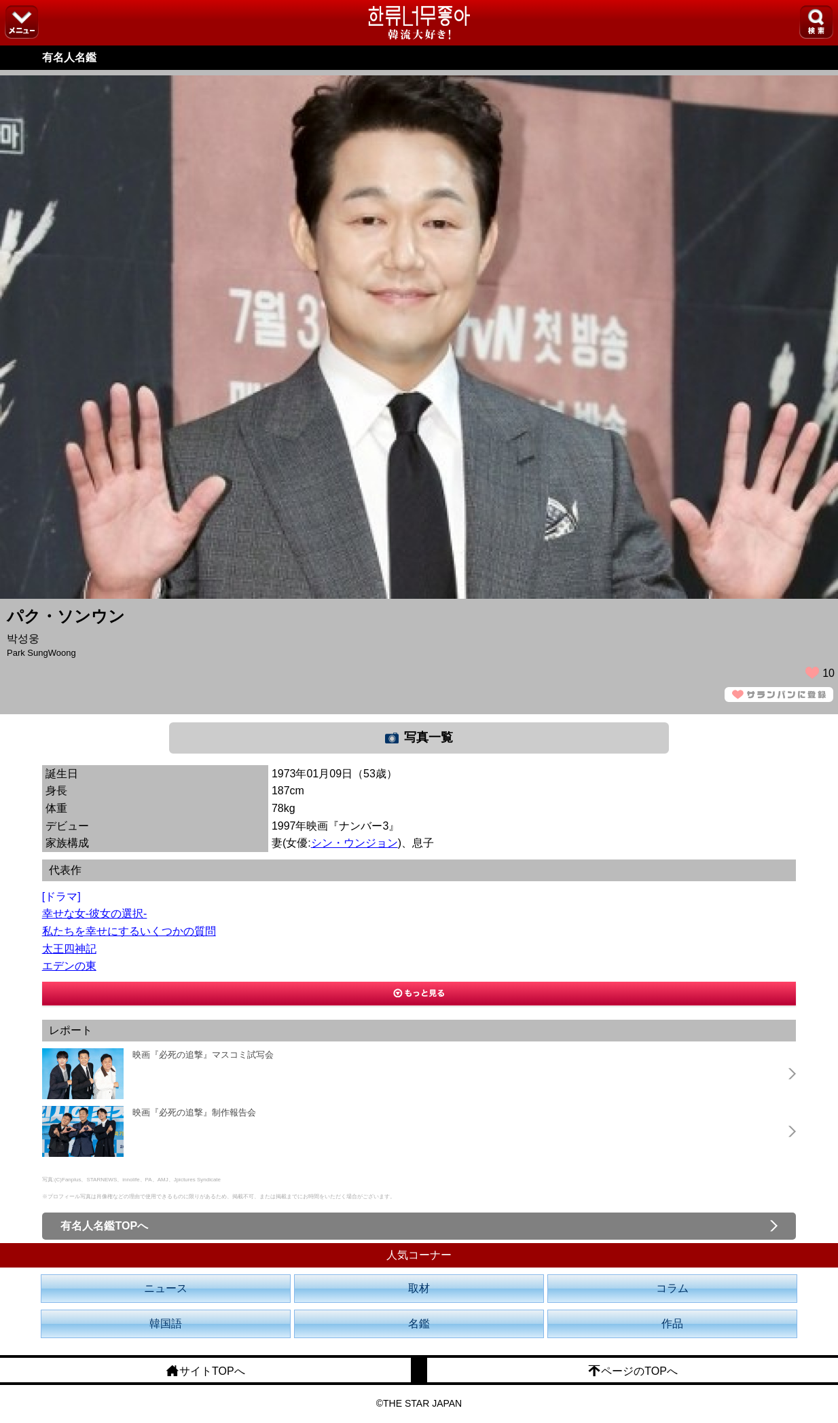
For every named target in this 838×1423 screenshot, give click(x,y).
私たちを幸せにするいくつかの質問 (129, 931)
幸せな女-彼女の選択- (94, 913)
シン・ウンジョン (354, 843)
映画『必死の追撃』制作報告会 (194, 1112)
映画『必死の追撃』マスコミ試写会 (203, 1055)
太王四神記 (69, 949)
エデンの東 (69, 966)
